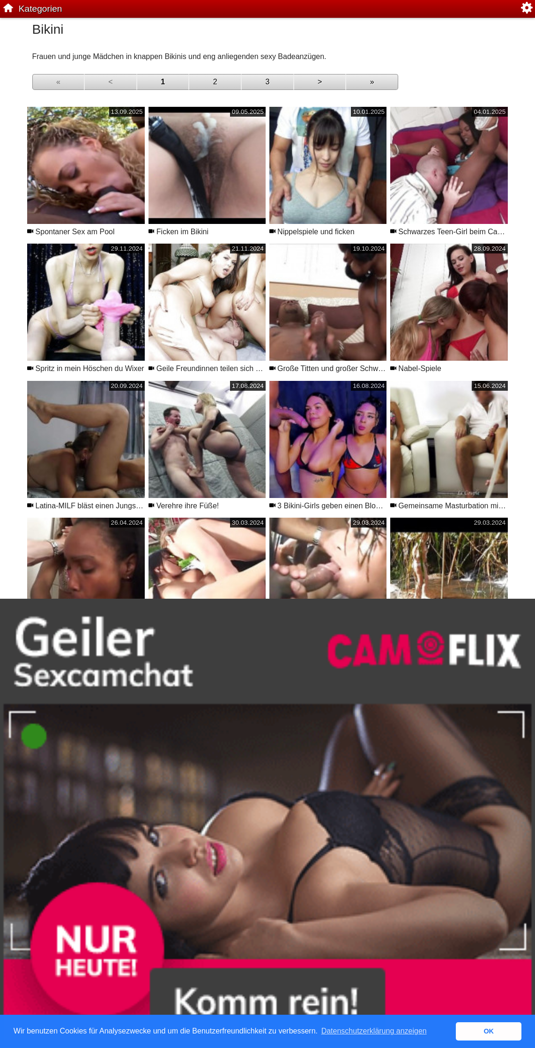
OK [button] (488, 1031)
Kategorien (40, 9)
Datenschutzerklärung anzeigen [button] (374, 1031)
